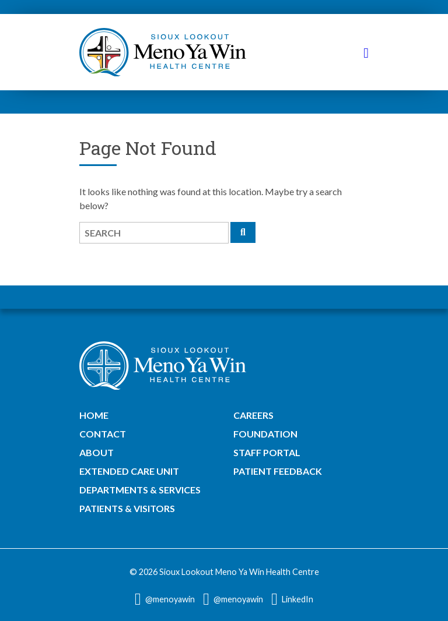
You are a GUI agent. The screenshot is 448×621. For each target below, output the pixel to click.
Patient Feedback (277, 471)
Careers (253, 415)
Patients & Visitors (127, 508)
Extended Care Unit (129, 471)
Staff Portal (266, 452)
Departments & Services (140, 489)
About (96, 452)
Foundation (265, 433)
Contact (102, 433)
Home (93, 415)
